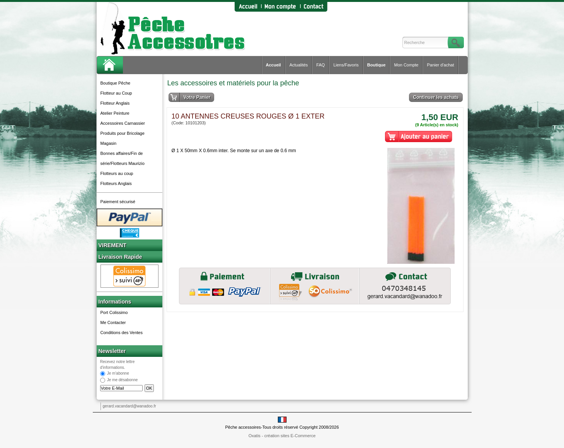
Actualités (299, 65)
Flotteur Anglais (115, 103)
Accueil (273, 65)
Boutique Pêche (116, 83)
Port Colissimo (114, 312)
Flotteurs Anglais (116, 183)
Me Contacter (113, 322)
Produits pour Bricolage (123, 133)
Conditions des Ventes (122, 332)
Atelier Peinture (115, 113)
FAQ (320, 65)
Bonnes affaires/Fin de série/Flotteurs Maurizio (123, 158)
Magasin (109, 143)
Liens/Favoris (345, 65)
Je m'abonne (118, 374)
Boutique (376, 65)
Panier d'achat (440, 65)
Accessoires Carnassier (123, 123)
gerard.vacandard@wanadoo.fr (129, 406)
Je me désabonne (122, 380)
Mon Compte (406, 65)
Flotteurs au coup (117, 173)
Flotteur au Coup (116, 93)
